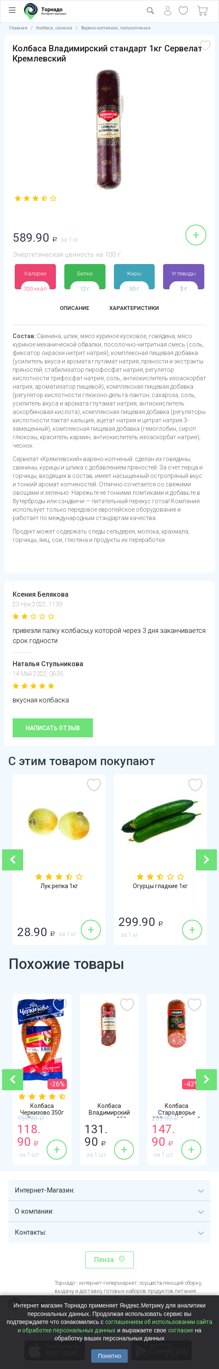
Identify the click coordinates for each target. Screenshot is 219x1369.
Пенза (104, 1260)
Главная (18, 28)
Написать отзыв (53, 728)
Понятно (109, 1356)
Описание (69, 309)
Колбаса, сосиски (54, 28)
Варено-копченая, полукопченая (115, 28)
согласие (180, 1330)
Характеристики (137, 309)
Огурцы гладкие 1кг (160, 886)
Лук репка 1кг (59, 886)
